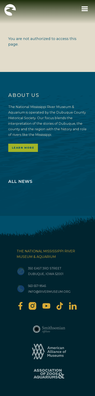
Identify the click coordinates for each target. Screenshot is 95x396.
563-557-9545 (37, 286)
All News (20, 181)
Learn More (23, 147)
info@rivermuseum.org (49, 292)
